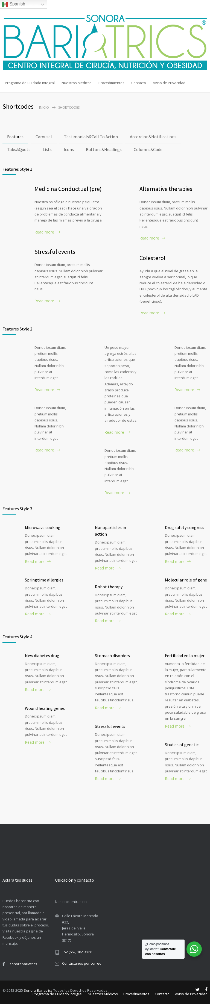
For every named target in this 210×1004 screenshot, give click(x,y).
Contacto (138, 82)
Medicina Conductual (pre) (68, 189)
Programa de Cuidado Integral (30, 82)
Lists (47, 149)
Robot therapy (108, 586)
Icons (69, 149)
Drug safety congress (184, 527)
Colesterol (152, 258)
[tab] (15, 137)
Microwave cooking (42, 527)
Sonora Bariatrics (38, 990)
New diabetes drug (42, 655)
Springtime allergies (44, 580)
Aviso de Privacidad (169, 82)
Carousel (44, 136)
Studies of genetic (182, 744)
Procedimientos (111, 82)
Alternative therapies (165, 189)
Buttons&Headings (104, 149)
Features (15, 136)
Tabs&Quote (19, 149)
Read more (44, 232)
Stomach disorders (112, 655)
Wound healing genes (45, 708)
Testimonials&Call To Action (91, 136)
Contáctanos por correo (81, 963)
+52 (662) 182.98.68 (77, 951)
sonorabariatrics (23, 963)
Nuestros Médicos (77, 82)
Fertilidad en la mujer (185, 655)
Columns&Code (148, 149)
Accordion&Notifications (153, 136)
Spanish (13, 4)
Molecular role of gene (186, 580)
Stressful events (54, 251)
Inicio (44, 107)
